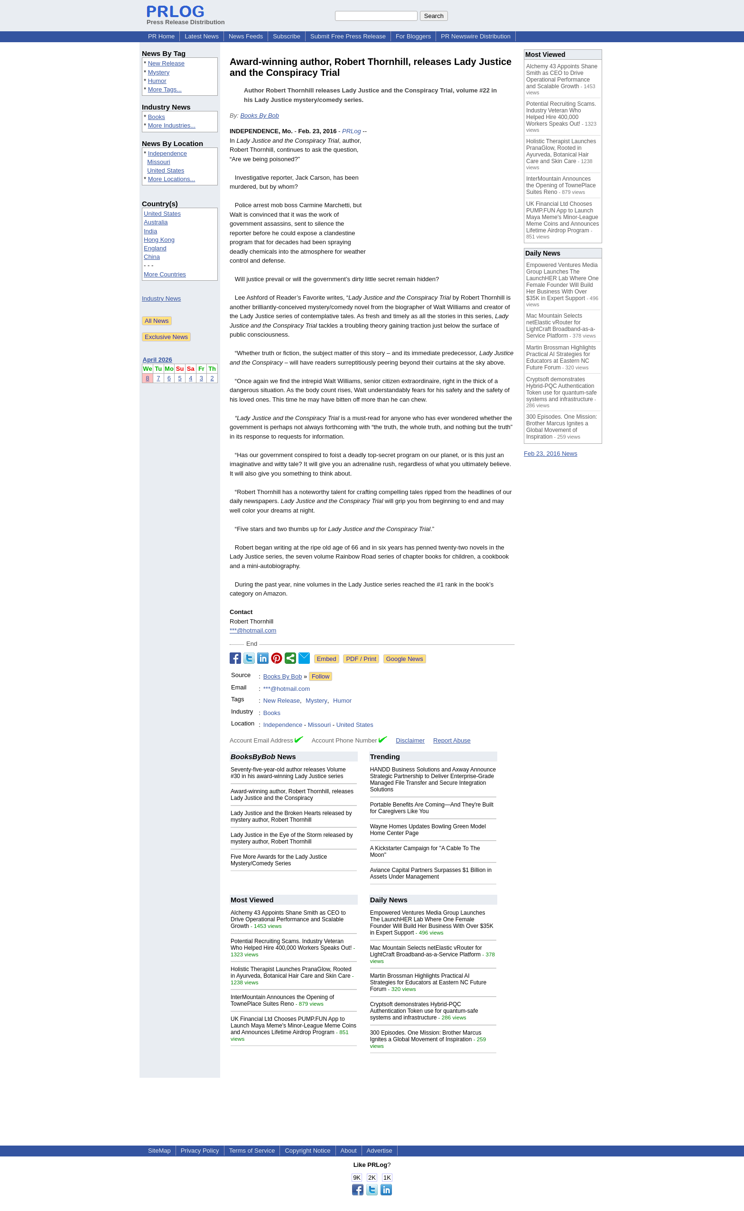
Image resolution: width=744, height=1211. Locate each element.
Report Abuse (452, 740)
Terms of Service (252, 1150)
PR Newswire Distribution (476, 36)
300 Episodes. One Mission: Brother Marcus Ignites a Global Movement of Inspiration (426, 1036)
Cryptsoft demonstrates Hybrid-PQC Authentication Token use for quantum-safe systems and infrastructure (424, 1011)
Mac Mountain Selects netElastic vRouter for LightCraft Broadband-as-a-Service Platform (426, 951)
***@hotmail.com (253, 630)
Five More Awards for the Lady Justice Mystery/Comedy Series (279, 860)
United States (165, 170)
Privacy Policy (200, 1150)
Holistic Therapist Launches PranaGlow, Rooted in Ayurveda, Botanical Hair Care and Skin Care (291, 972)
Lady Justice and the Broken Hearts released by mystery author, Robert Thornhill (291, 816)
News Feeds (246, 36)
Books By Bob (259, 115)
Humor (157, 80)
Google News (404, 658)
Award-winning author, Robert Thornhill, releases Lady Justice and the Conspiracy (292, 794)
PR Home (161, 36)
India (150, 231)
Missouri (158, 161)
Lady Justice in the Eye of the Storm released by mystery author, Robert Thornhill (292, 838)
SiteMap (159, 1150)
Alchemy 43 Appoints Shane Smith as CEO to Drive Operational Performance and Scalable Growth (288, 919)
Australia (156, 222)
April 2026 (157, 359)
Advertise (379, 1150)
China (152, 256)
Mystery (159, 72)
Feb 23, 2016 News (550, 453)
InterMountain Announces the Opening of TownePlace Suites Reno (282, 1000)
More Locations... (171, 179)
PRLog (351, 131)
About (349, 1150)
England (155, 248)
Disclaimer (410, 740)
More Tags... (165, 89)
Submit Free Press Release (348, 36)
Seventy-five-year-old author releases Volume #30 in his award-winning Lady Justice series (288, 773)
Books (156, 116)
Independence (167, 153)
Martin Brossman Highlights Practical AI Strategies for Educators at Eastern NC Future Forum (428, 982)
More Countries (165, 274)
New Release (166, 63)
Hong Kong (159, 239)
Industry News (161, 298)
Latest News (202, 36)
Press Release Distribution (186, 18)
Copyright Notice (307, 1150)
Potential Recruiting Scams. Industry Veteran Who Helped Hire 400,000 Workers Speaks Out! (291, 944)
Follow (321, 676)
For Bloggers (413, 36)
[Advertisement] (443, 196)
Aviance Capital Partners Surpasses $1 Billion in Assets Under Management (431, 873)
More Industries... (171, 125)
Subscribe (286, 36)
